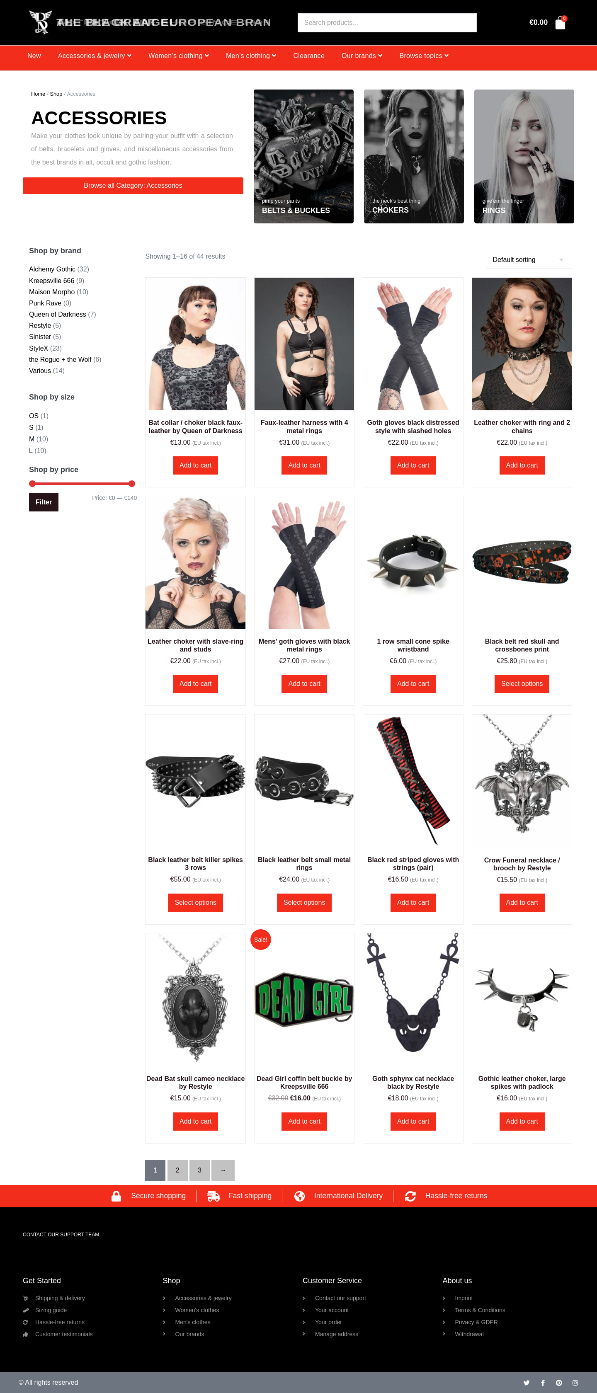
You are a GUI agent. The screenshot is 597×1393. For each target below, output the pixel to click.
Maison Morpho (52, 292)
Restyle (40, 325)
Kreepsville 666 (51, 280)
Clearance (309, 55)
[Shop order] (529, 260)
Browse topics (424, 55)
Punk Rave (45, 303)
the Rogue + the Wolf (60, 359)
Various (40, 370)
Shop (56, 94)
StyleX (38, 348)
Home (38, 94)
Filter (44, 502)
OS (34, 415)
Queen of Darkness (57, 314)
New (34, 55)
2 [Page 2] (178, 1170)
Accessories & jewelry (94, 55)
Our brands (362, 55)
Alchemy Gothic (52, 269)
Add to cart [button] (195, 465)
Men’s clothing (251, 55)
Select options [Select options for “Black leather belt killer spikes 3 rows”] (195, 902)
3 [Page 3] (199, 1170)
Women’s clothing (178, 55)
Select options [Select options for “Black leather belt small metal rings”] (304, 902)
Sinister (40, 336)
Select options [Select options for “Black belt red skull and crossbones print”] (522, 683)
